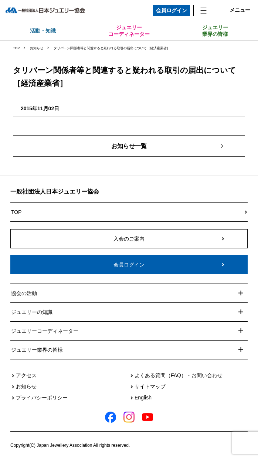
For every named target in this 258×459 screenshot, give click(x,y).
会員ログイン (171, 10)
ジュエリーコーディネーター (129, 30)
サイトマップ (150, 386)
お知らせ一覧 (129, 146)
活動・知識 (43, 31)
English (143, 398)
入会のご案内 (129, 239)
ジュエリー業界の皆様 (215, 30)
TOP (16, 48)
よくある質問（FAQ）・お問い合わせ (179, 375)
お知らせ (36, 48)
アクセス (26, 375)
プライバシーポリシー (42, 398)
